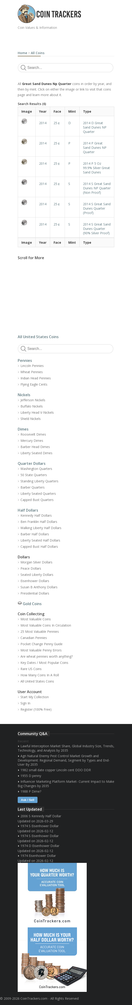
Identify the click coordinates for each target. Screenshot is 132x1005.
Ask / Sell (27, 800)
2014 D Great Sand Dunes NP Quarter (94, 127)
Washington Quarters (36, 468)
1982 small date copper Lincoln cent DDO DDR (55, 770)
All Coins (37, 53)
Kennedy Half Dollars (36, 515)
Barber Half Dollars (34, 534)
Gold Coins (32, 603)
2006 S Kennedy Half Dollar (40, 816)
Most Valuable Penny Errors (41, 650)
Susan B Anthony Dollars (38, 587)
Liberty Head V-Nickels (37, 412)
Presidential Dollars (34, 593)
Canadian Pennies (33, 638)
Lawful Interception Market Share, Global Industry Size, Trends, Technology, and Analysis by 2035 (66, 748)
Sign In (25, 703)
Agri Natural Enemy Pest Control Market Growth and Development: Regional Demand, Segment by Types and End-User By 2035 (64, 760)
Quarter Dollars (32, 463)
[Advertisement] (71, 39)
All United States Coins (38, 336)
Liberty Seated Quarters (38, 493)
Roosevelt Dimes (33, 434)
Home (22, 53)
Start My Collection (34, 697)
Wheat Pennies (31, 372)
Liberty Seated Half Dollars (40, 540)
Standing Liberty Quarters (39, 481)
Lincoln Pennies (32, 365)
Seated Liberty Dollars (36, 574)
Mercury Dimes (31, 440)
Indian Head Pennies (35, 378)
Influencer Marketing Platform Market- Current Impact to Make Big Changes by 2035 (66, 783)
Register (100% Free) (36, 709)
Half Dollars (28, 510)
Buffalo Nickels (31, 406)
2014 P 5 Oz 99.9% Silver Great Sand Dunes (96, 167)
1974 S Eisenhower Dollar (39, 826)
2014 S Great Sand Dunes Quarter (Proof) (97, 208)
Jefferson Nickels (32, 400)
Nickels (24, 394)
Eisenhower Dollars (34, 581)
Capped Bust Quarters (37, 500)
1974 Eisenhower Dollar (38, 855)
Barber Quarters (32, 487)
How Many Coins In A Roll (39, 675)
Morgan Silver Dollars (36, 562)
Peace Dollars (30, 568)
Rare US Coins (31, 669)
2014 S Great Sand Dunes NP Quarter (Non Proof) (97, 188)
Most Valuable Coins (35, 619)
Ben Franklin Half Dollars (38, 521)
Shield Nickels (30, 418)
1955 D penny (30, 776)
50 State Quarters (33, 475)
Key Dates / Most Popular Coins (44, 662)
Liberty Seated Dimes (36, 453)
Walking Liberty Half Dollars (40, 528)
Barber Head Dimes (35, 447)
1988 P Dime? (30, 791)
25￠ (57, 123)
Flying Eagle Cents (33, 384)
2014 (42, 123)
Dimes (23, 429)
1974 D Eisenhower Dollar (39, 846)
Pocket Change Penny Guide (41, 644)
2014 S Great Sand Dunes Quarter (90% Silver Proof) (97, 228)
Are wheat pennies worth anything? (46, 656)
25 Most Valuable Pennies (39, 631)
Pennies (25, 360)
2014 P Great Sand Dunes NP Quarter (94, 147)
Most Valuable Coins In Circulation (45, 625)
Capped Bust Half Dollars (39, 546)
